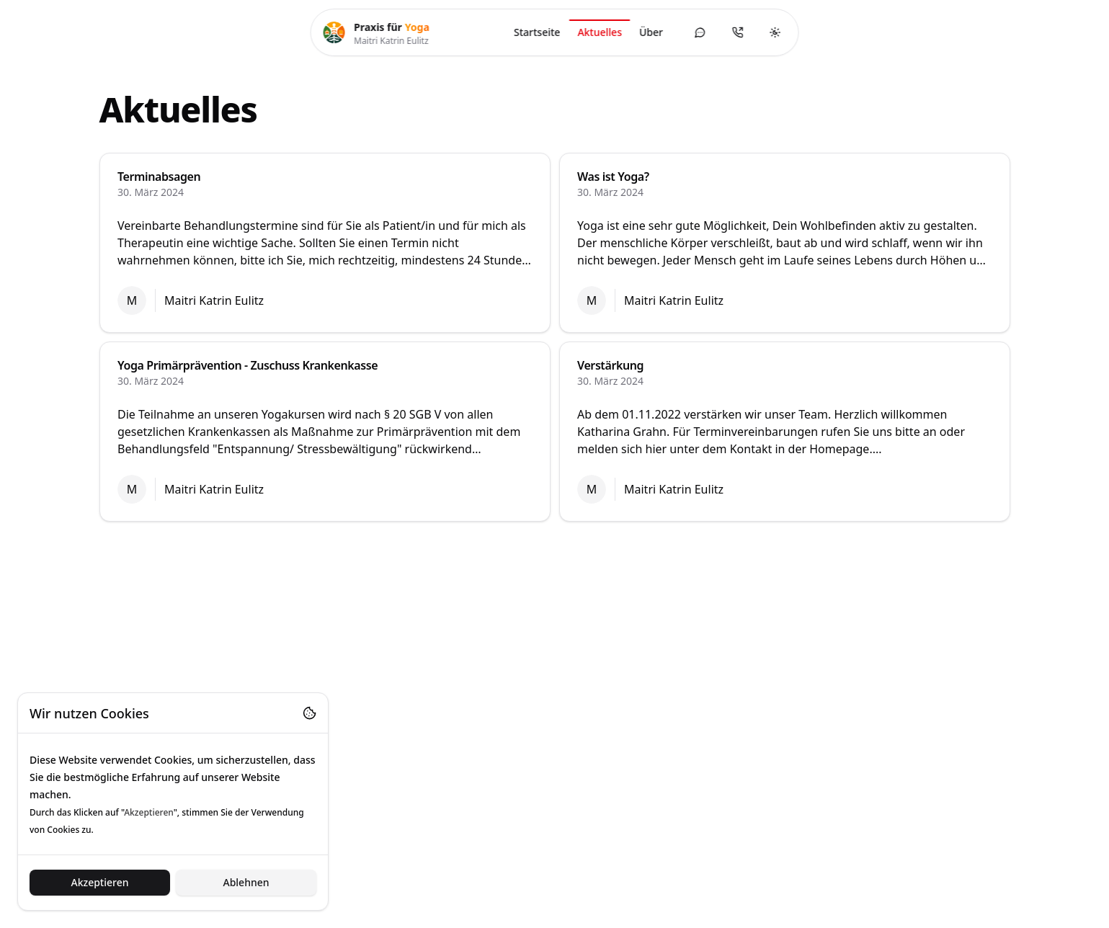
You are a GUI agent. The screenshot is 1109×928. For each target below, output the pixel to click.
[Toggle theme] (775, 32)
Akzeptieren (99, 882)
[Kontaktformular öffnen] (700, 32)
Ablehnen (246, 882)
